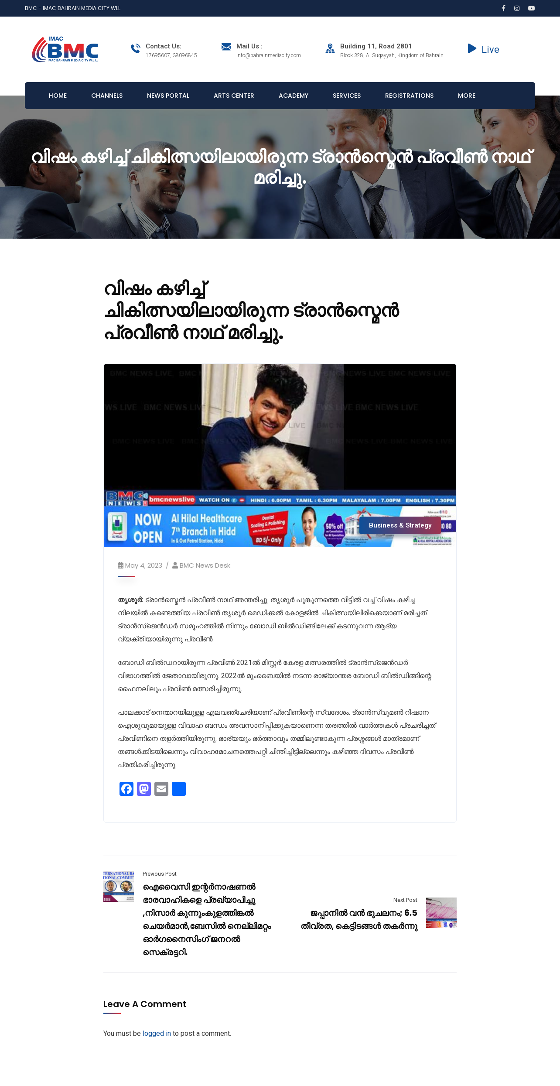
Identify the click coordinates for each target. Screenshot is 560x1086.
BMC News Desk (205, 565)
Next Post (405, 900)
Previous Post (160, 873)
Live (483, 49)
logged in (157, 1033)
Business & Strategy (400, 525)
